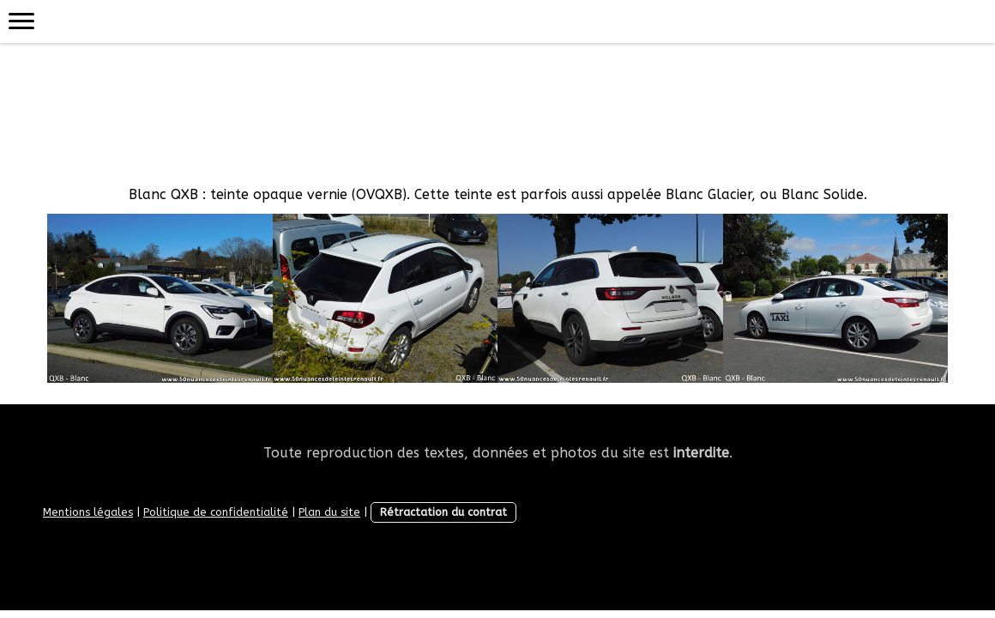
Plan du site (329, 512)
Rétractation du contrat (443, 512)
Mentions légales (88, 512)
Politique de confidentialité (215, 512)
